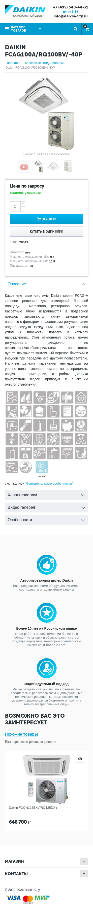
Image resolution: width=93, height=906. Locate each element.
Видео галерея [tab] (46, 506)
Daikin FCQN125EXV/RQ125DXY (33, 807)
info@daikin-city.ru (71, 16)
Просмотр (80, 759)
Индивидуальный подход (46, 684)
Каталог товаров (18, 29)
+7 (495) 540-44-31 (70, 7)
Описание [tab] (46, 282)
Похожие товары (21, 734)
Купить (49, 219)
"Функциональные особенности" (49, 483)
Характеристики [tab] (46, 493)
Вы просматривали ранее (30, 742)
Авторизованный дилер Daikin (46, 580)
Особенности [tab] (46, 518)
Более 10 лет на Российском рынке (46, 628)
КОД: (13, 242)
